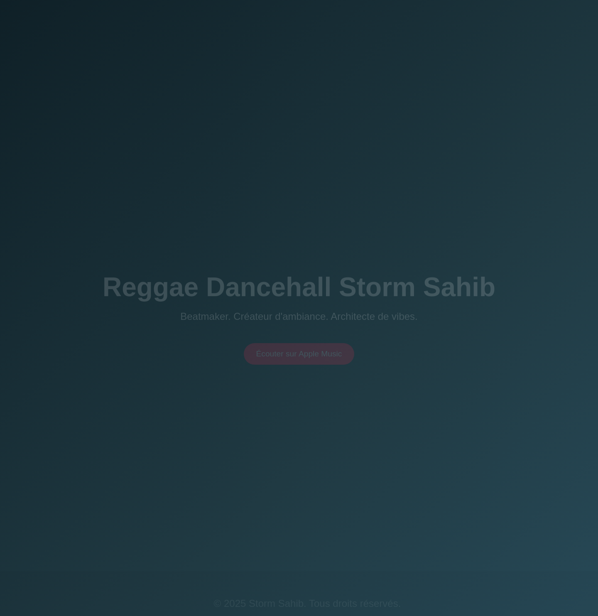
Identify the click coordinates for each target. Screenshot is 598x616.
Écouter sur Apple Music (299, 355)
